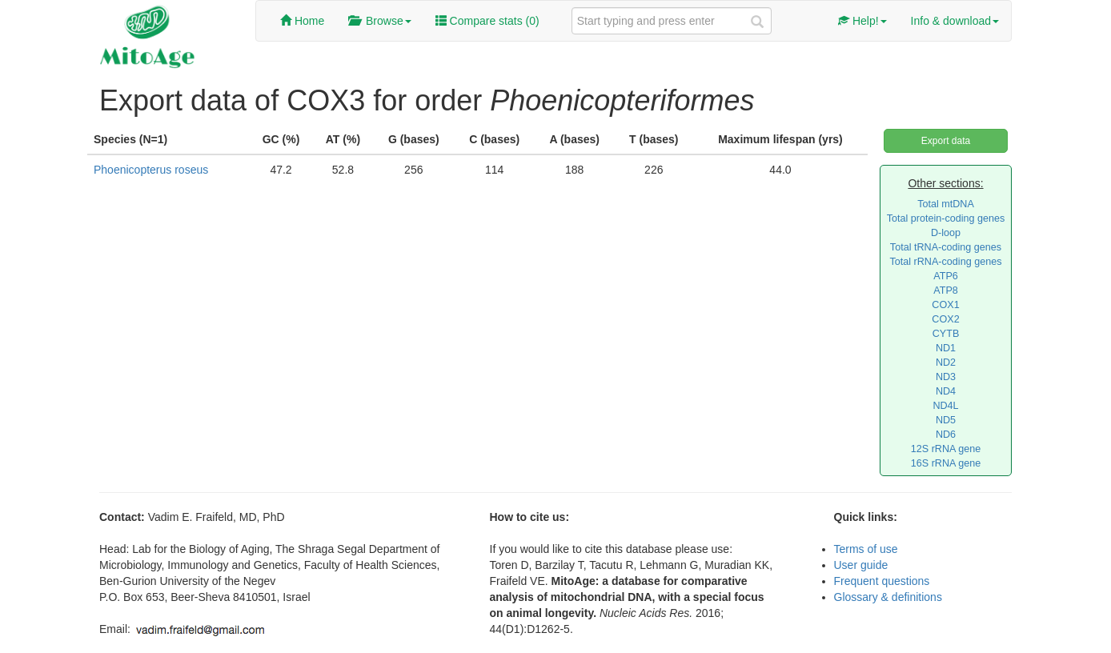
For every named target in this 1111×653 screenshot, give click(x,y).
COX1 (945, 304)
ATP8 (945, 290)
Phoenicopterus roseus (151, 169)
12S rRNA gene (946, 449)
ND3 (946, 377)
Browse (379, 20)
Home (302, 20)
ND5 (946, 420)
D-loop (946, 232)
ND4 (946, 391)
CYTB (946, 333)
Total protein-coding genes (946, 218)
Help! (862, 20)
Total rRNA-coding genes (945, 261)
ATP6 (945, 276)
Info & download (955, 20)
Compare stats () (487, 20)
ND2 (946, 362)
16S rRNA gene (946, 463)
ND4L (945, 405)
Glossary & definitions (888, 597)
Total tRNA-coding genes (945, 247)
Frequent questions (882, 581)
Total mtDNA (945, 204)
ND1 (946, 348)
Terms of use (866, 549)
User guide (861, 565)
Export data (945, 140)
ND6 (946, 434)
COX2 (945, 319)
